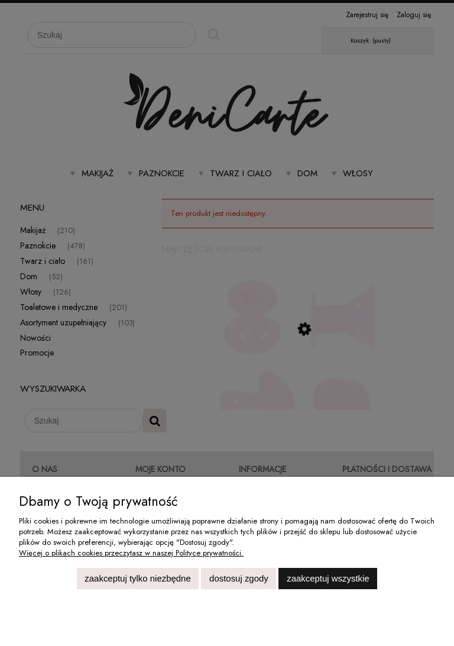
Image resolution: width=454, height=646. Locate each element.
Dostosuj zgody (238, 578)
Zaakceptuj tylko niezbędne (137, 578)
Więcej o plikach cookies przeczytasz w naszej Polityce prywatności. (131, 552)
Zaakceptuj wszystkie (328, 578)
